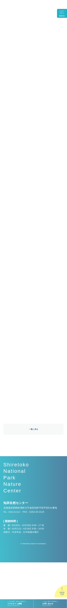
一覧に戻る (33, 474)
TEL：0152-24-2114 (14, 557)
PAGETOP (61, 594)
